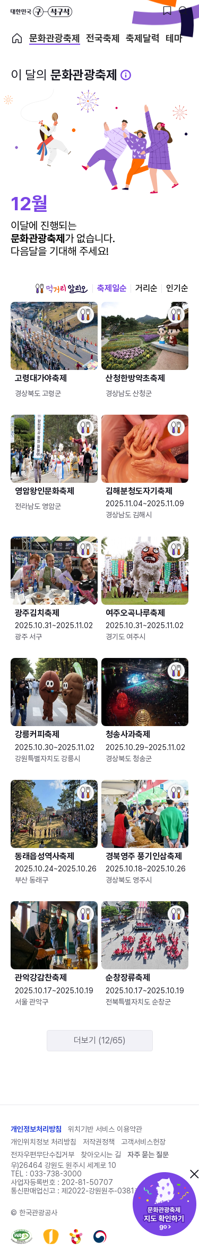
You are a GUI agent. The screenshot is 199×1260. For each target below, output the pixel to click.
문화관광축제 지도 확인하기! (164, 1204)
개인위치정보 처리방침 (43, 1142)
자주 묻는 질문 (148, 1154)
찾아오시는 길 (101, 1154)
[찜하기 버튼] (167, 10)
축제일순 (112, 288)
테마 (174, 38)
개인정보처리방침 (36, 1129)
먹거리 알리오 (61, 288)
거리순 (146, 288)
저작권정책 (99, 1142)
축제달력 (143, 38)
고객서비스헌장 (143, 1142)
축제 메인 (17, 38)
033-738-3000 (56, 1174)
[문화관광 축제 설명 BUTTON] (125, 75)
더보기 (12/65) (100, 1040)
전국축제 (103, 38)
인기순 (177, 288)
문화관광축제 (54, 38)
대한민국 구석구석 (41, 11)
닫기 (194, 1174)
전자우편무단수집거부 (42, 1154)
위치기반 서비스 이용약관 (105, 1129)
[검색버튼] (183, 10)
